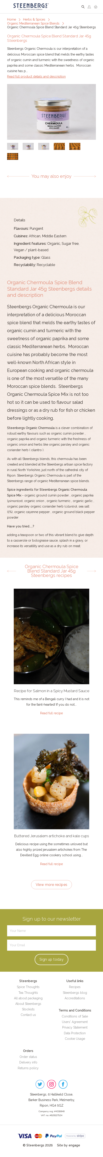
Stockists (28, 1009)
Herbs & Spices (34, 19)
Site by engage (68, 1145)
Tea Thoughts (28, 992)
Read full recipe (51, 713)
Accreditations (75, 998)
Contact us (28, 1015)
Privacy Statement (74, 1027)
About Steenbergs (28, 1004)
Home (11, 19)
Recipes (75, 987)
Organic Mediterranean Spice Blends (33, 23)
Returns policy (28, 1068)
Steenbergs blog (75, 992)
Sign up (51, 959)
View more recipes (51, 885)
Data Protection (75, 1033)
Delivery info (28, 1062)
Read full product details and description (36, 76)
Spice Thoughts (28, 987)
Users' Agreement (75, 1022)
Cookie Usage (75, 1038)
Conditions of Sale (75, 1016)
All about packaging (28, 998)
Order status (28, 1057)
